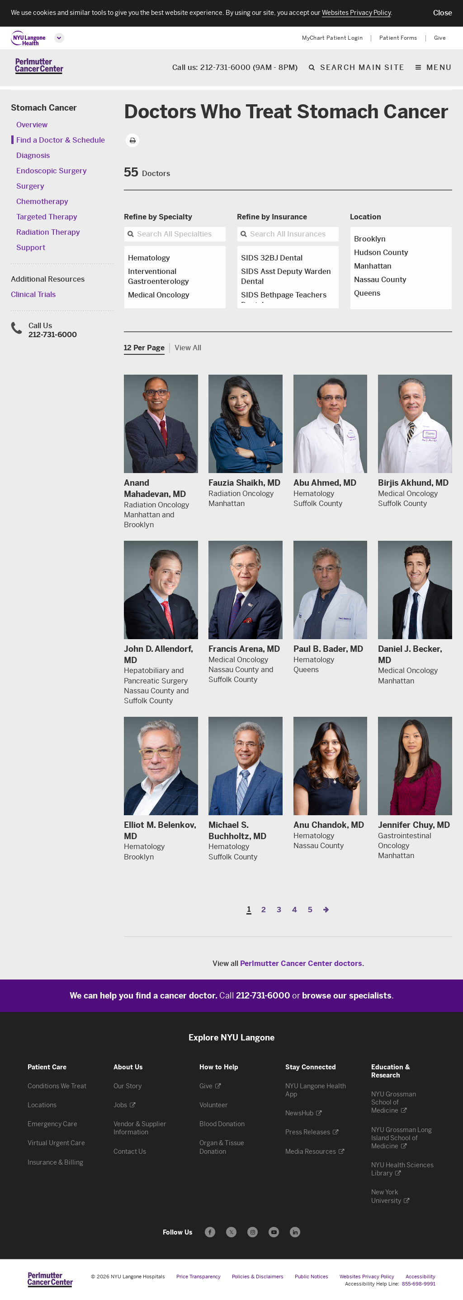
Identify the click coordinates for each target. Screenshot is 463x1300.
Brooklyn (370, 239)
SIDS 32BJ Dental (271, 258)
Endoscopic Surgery (51, 171)
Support (30, 247)
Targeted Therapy (46, 217)
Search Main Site (362, 70)
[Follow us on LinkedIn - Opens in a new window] (295, 1232)
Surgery (30, 186)
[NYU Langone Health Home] (28, 38)
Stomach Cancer (44, 108)
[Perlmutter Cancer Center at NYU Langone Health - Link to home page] (50, 1279)
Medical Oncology (158, 295)
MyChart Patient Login (332, 38)
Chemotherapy (42, 201)
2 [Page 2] (263, 910)
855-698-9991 (418, 1284)
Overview (31, 125)
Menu (439, 70)
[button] (442, 13)
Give (440, 38)
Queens (367, 293)
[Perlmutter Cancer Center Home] (39, 69)
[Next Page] (326, 910)
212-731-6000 (52, 334)
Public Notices (311, 1277)
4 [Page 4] (294, 910)
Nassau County (380, 279)
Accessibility (420, 1277)
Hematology (149, 258)
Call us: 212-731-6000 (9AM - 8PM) (235, 70)
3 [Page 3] (279, 910)
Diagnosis (33, 155)
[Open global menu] (59, 38)
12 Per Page (144, 348)
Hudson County (381, 252)
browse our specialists (347, 996)
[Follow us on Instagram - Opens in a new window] (252, 1232)
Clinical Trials (33, 294)
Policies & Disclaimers (257, 1277)
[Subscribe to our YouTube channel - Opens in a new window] (274, 1232)
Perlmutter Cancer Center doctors (301, 963)
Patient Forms (398, 38)
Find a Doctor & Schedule (60, 140)
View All (188, 348)
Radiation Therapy (48, 232)
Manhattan (373, 266)
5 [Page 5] (310, 910)
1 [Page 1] (248, 910)
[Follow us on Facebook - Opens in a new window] (210, 1232)
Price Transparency (198, 1277)
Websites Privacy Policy (367, 1277)
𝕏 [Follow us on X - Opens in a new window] (231, 1233)
